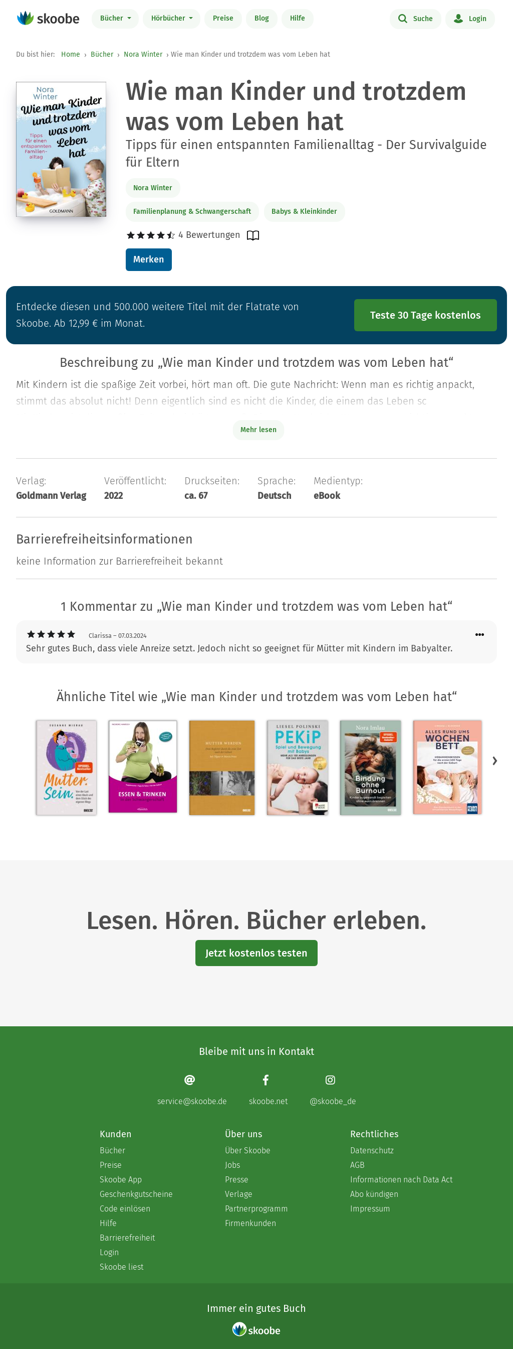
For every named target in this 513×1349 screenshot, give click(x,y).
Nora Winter (143, 54)
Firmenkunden (250, 1223)
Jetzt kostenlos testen (256, 953)
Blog (261, 18)
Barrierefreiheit (127, 1238)
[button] (494, 761)
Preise (223, 18)
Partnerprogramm (256, 1208)
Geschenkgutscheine (136, 1194)
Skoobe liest (121, 1267)
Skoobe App (121, 1179)
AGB (357, 1165)
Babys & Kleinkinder (304, 211)
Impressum (370, 1208)
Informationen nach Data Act (401, 1179)
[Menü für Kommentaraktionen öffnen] (479, 635)
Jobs (232, 1165)
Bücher (112, 18)
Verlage (238, 1194)
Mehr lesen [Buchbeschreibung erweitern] (258, 430)
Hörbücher (169, 18)
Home (70, 54)
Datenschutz (372, 1150)
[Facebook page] (268, 1090)
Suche (415, 18)
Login (470, 18)
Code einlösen (125, 1208)
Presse (236, 1179)
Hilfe (297, 18)
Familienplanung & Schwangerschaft (192, 211)
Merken (148, 259)
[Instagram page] (333, 1090)
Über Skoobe (248, 1150)
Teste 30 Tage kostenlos (425, 315)
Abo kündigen (374, 1194)
